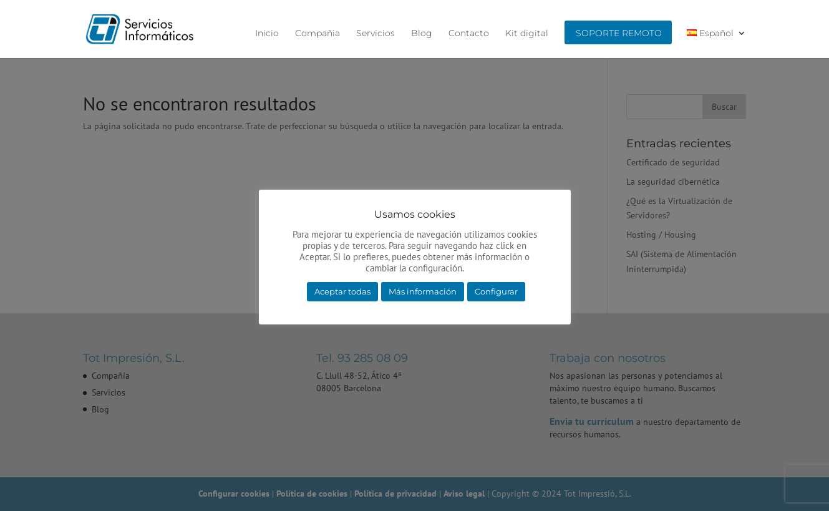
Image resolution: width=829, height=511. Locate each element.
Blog (421, 34)
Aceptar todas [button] (342, 291)
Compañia (317, 34)
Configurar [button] (496, 291)
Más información (423, 291)
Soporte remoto (619, 34)
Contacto (468, 34)
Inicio (267, 34)
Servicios (375, 34)
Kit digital (526, 34)
